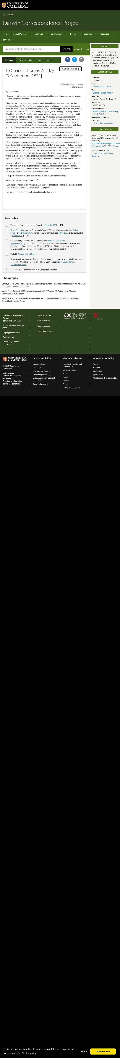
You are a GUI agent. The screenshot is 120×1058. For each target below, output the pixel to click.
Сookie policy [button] (29, 1053)
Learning (88, 33)
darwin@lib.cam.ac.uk (12, 321)
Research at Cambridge (103, 358)
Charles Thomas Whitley (103, 93)
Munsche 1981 (51, 214)
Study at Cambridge (42, 358)
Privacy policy (8, 337)
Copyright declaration (11, 333)
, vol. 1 (102, 153)
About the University (72, 358)
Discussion (97, 371)
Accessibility (8, 378)
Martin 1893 (63, 222)
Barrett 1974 (17, 225)
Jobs (65, 384)
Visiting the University (71, 370)
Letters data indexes (45, 331)
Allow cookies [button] (103, 1051)
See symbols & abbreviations (104, 123)
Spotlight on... (98, 374)
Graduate (37, 368)
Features (96, 368)
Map (64, 374)
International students (41, 371)
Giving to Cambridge (71, 388)
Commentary (57, 33)
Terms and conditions (11, 384)
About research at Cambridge (105, 378)
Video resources (43, 326)
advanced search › (81, 49)
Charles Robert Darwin (102, 87)
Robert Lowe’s (25, 222)
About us (6, 39)
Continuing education (41, 374)
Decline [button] (83, 1051)
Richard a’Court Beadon (27, 243)
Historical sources (44, 315)
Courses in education (41, 384)
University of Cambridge (14, 325)
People (73, 33)
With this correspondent (47, 60)
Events (66, 381)
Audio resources (43, 321)
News (65, 377)
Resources (104, 33)
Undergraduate (39, 364)
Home (4, 14)
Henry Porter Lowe (18, 220)
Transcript (9, 60)
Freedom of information (12, 381)
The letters (38, 33)
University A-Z (8, 373)
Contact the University (12, 376)
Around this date (25, 60)
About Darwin (19, 33)
